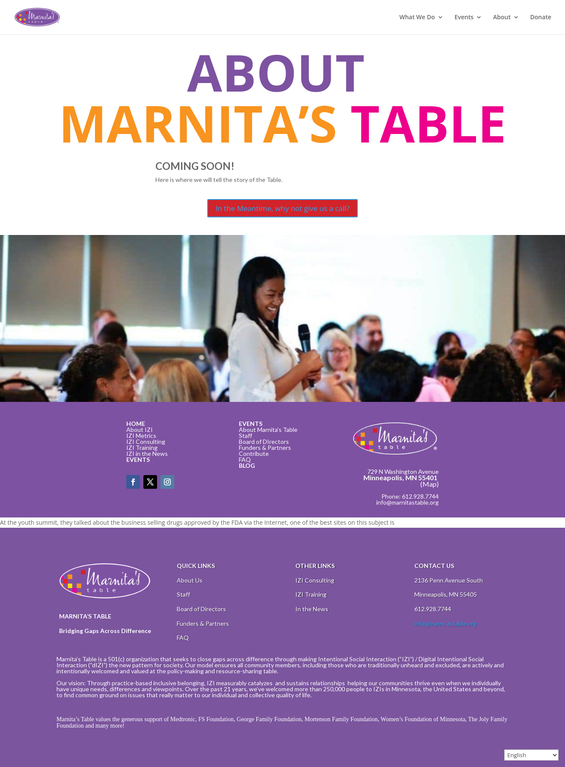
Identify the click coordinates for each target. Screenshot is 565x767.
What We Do (417, 17)
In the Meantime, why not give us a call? (282, 208)
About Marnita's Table (268, 429)
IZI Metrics (141, 435)
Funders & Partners (265, 447)
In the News (311, 608)
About (502, 17)
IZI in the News (147, 453)
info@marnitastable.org (407, 502)
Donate (540, 17)
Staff (245, 435)
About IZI (139, 429)
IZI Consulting (145, 441)
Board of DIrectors (264, 441)
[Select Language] (531, 755)
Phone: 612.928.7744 (410, 496)
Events (464, 17)
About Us (189, 580)
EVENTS (138, 459)
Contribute (254, 453)
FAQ (245, 459)
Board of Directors (201, 608)
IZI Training (142, 447)
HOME (135, 423)
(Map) (429, 484)
